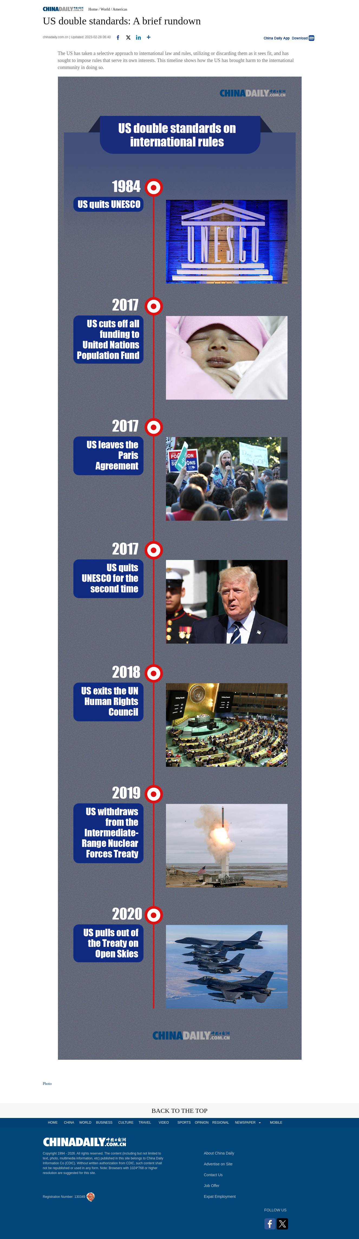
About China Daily (219, 1153)
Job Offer (211, 1185)
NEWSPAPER (245, 1122)
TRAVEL (145, 1122)
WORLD (85, 1122)
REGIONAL (220, 1122)
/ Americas (119, 9)
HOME (53, 1122)
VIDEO (164, 1122)
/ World (104, 9)
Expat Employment (220, 1196)
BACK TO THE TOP (180, 1110)
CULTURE (125, 1122)
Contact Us (213, 1175)
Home (93, 9)
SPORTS (184, 1122)
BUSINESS (104, 1122)
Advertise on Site (218, 1164)
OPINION (202, 1122)
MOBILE (276, 1122)
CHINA (69, 1122)
